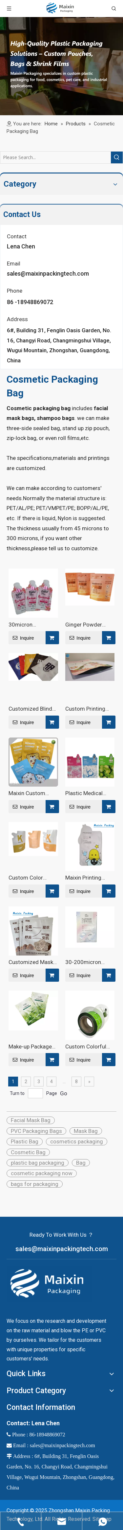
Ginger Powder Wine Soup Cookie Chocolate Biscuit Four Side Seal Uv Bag (87, 624)
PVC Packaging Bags (36, 1131)
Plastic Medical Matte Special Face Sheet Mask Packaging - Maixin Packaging (88, 793)
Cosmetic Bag (28, 1152)
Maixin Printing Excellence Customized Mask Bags (87, 877)
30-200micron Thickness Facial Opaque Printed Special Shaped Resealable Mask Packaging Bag (85, 962)
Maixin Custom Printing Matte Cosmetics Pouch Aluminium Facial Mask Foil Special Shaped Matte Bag (31, 793)
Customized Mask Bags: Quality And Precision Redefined (33, 962)
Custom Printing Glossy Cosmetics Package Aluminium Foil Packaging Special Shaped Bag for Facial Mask (89, 708)
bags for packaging (34, 1184)
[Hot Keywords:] (117, 157)
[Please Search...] (55, 157)
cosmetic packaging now (41, 1173)
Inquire (21, 637)
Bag (81, 1162)
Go (63, 1093)
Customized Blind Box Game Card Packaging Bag (30, 708)
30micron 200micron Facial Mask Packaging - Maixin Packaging (30, 624)
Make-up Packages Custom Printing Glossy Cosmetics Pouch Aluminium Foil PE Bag (32, 1046)
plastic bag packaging (37, 1162)
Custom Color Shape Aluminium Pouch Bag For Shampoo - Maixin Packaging (30, 877)
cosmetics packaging (76, 1141)
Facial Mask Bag (31, 1120)
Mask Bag (86, 1131)
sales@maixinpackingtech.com (48, 273)
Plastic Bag (24, 1141)
